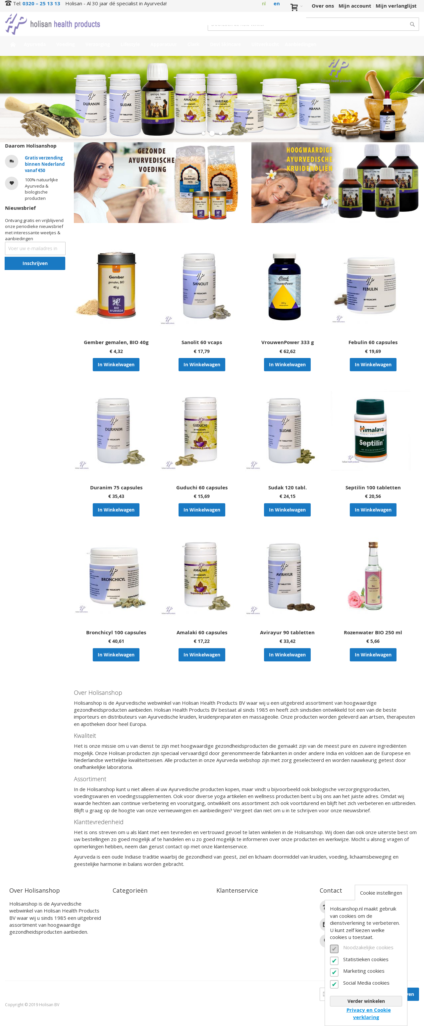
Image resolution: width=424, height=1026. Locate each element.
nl (264, 3)
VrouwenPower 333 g (287, 342)
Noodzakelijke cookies (368, 947)
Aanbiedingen (130, 965)
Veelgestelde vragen (241, 934)
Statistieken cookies (366, 959)
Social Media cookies (366, 982)
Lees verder (23, 942)
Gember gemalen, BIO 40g (116, 342)
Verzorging (126, 919)
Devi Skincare (130, 942)
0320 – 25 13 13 (41, 3)
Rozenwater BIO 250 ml (373, 632)
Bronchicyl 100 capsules (116, 632)
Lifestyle (123, 926)
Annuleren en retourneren (249, 926)
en (277, 3)
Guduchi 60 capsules (202, 487)
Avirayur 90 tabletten (287, 632)
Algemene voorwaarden (246, 950)
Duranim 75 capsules (116, 487)
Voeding (123, 911)
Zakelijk (226, 942)
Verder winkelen (366, 1001)
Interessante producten (142, 950)
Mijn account (355, 5)
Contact (226, 903)
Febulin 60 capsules (373, 342)
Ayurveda (125, 903)
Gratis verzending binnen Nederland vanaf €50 (45, 164)
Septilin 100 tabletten (373, 487)
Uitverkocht (128, 958)
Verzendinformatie (240, 919)
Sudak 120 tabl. (287, 487)
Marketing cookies (364, 970)
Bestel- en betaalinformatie (251, 911)
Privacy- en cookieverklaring (252, 958)
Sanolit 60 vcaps (202, 342)
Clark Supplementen (138, 934)
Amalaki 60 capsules (202, 632)
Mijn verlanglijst (396, 5)
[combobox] (313, 24)
